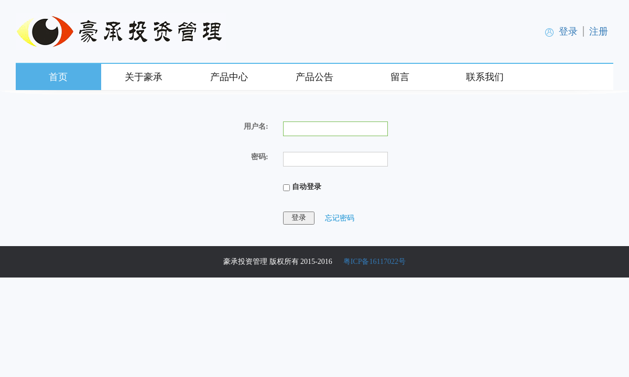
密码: (259, 157)
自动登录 (302, 187)
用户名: (256, 126)
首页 (58, 77)
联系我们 (485, 77)
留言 (400, 77)
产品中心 (229, 77)
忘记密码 (339, 217)
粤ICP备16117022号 (374, 261)
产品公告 (314, 77)
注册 (598, 31)
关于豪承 (143, 77)
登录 (568, 31)
